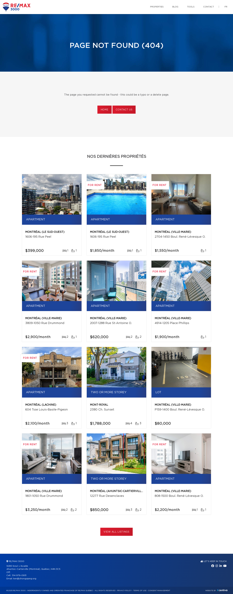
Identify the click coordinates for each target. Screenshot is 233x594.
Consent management (159, 590)
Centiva (222, 590)
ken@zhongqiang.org (24, 579)
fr (226, 7)
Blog (175, 7)
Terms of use (139, 590)
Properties (157, 7)
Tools (190, 7)
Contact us (124, 110)
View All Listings (116, 532)
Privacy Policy (124, 590)
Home (104, 110)
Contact (208, 7)
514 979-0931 (19, 575)
